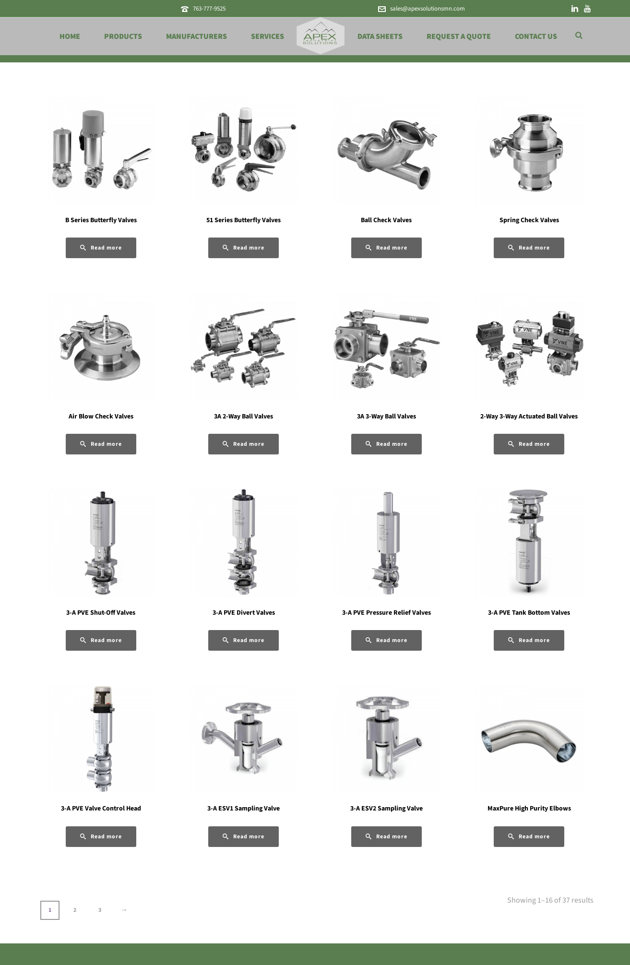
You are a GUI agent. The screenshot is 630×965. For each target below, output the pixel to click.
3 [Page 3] (99, 910)
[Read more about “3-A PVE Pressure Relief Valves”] (386, 640)
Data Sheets (380, 36)
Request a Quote (459, 36)
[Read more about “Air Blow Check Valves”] (101, 444)
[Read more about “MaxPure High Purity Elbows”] (529, 836)
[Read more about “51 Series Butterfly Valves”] (243, 248)
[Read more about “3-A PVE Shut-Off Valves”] (101, 640)
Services (267, 36)
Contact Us (536, 36)
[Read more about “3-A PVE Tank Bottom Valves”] (529, 640)
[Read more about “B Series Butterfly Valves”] (101, 248)
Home (69, 36)
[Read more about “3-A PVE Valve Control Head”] (101, 836)
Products (123, 36)
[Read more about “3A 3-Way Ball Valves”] (386, 444)
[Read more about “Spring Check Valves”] (529, 248)
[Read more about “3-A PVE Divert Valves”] (243, 640)
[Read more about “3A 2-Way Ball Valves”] (243, 444)
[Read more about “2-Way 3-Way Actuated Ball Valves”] (529, 444)
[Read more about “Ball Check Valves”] (386, 248)
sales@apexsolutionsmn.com (427, 8)
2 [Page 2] (74, 910)
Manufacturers (196, 36)
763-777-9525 (209, 8)
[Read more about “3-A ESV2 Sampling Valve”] (386, 836)
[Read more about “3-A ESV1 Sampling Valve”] (243, 836)
